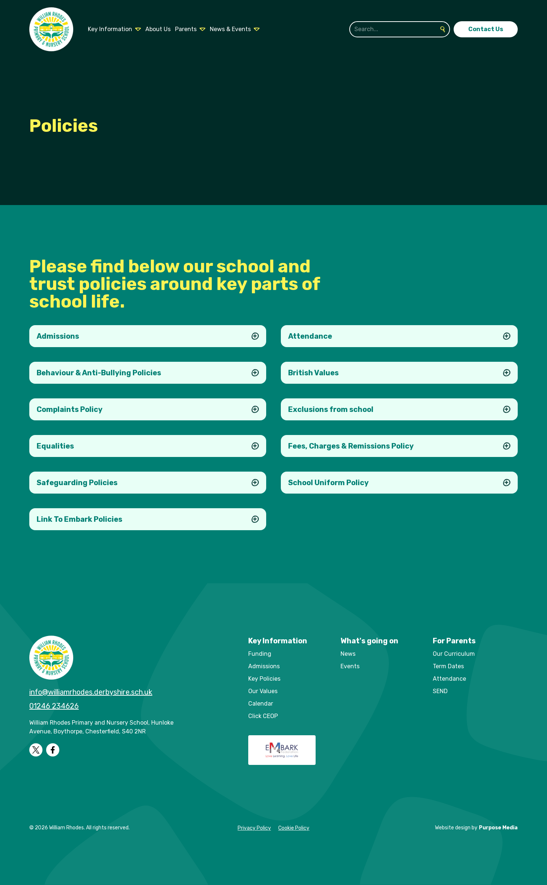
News (348, 653)
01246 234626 (54, 706)
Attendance (449, 678)
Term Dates (448, 666)
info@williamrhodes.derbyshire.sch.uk (90, 692)
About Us (158, 29)
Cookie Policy (293, 828)
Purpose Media (498, 828)
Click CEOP (263, 716)
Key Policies (264, 678)
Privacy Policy (254, 828)
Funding (259, 653)
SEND (440, 691)
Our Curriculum (454, 653)
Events (350, 666)
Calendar (260, 703)
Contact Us (485, 29)
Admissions (264, 666)
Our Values (263, 691)
